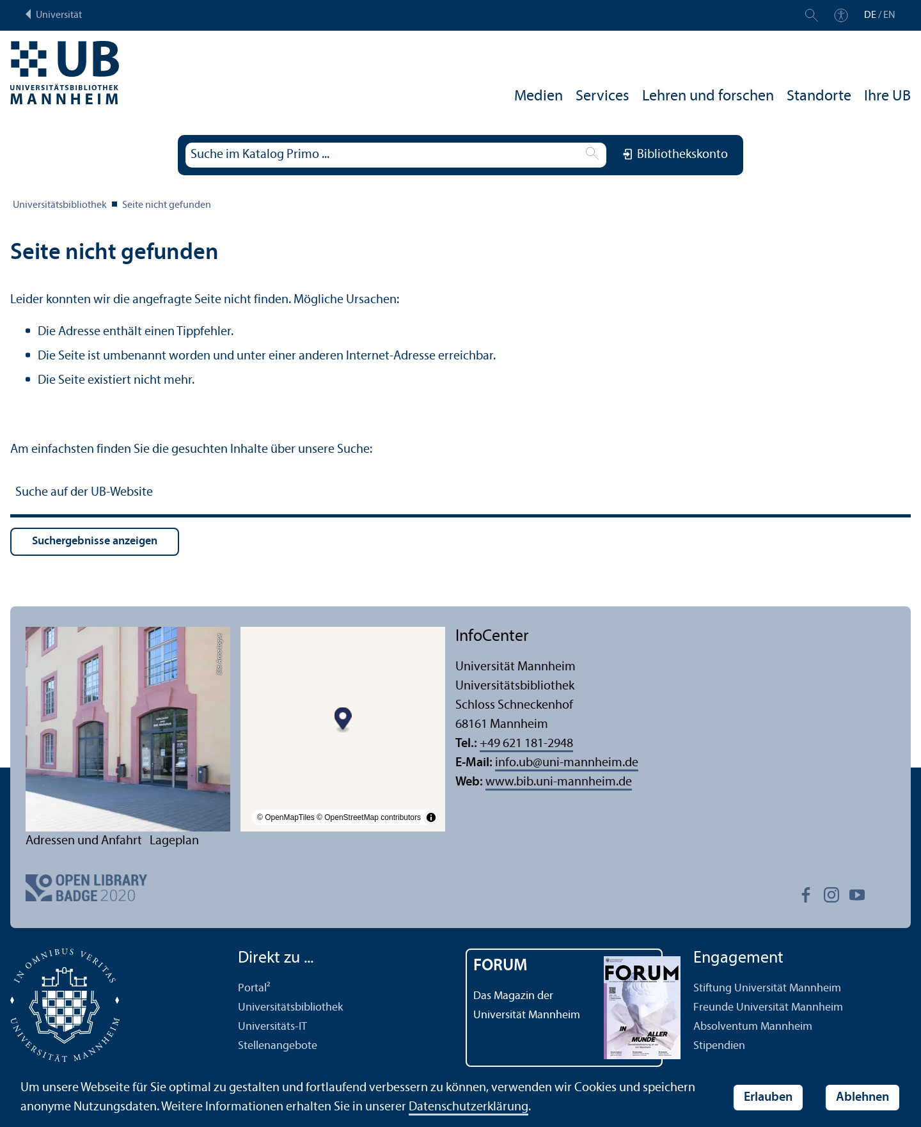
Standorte (819, 96)
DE (870, 15)
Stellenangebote (277, 1046)
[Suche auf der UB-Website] (460, 494)
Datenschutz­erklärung (468, 1107)
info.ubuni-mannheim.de (566, 763)
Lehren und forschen (708, 96)
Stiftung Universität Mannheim (767, 988)
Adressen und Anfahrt (84, 841)
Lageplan (174, 841)
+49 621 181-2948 (526, 743)
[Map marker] (343, 720)
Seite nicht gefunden (166, 205)
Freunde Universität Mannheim (768, 1008)
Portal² (254, 988)
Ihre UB (887, 96)
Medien (538, 96)
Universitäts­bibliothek (60, 205)
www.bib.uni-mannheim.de (558, 782)
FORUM (500, 966)
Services (602, 96)
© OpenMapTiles (286, 817)
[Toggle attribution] (431, 817)
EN (889, 15)
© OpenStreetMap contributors (369, 817)
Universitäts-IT (272, 1027)
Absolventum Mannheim (752, 1027)
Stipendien (719, 1046)
